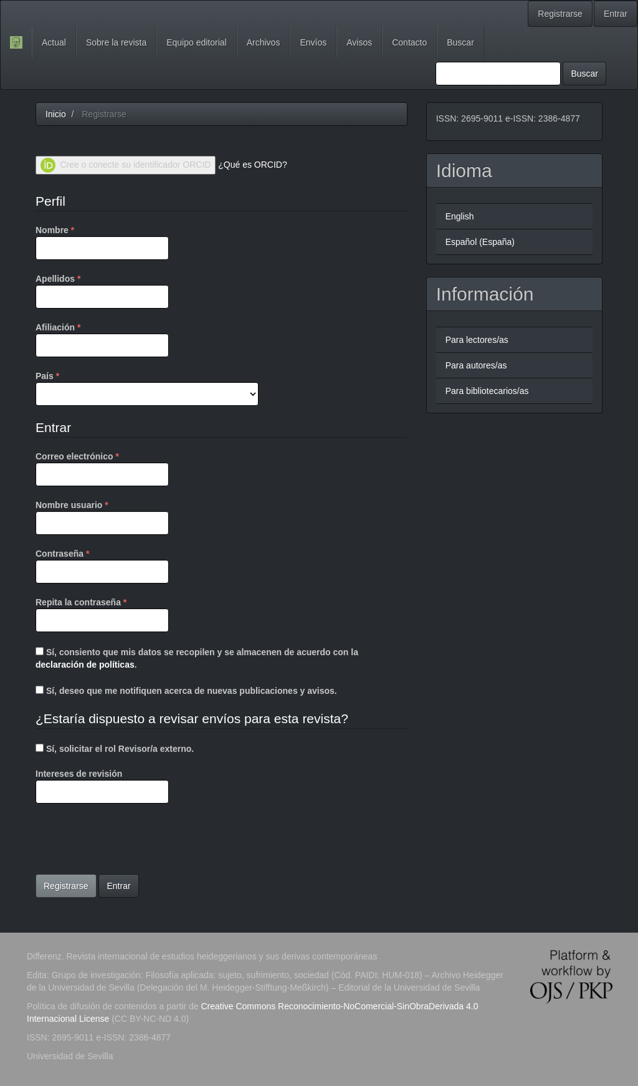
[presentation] (130, 840)
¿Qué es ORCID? (252, 165)
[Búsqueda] (498, 73)
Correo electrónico (102, 468)
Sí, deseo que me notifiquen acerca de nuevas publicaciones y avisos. (186, 691)
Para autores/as (476, 365)
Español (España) (480, 242)
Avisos (359, 42)
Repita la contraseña (102, 614)
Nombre (102, 242)
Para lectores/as (476, 340)
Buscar (460, 42)
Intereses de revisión (102, 786)
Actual (54, 42)
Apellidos (102, 290)
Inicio (55, 114)
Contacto (409, 42)
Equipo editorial (196, 42)
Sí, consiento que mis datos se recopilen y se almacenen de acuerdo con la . (197, 658)
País (147, 388)
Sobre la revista (116, 42)
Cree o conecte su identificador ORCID (125, 165)
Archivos (263, 42)
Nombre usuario (102, 517)
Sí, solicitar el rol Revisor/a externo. (115, 749)
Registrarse (560, 14)
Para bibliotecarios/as (487, 391)
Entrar (615, 14)
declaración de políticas (85, 665)
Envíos (313, 42)
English (459, 216)
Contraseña (102, 565)
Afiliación (102, 339)
